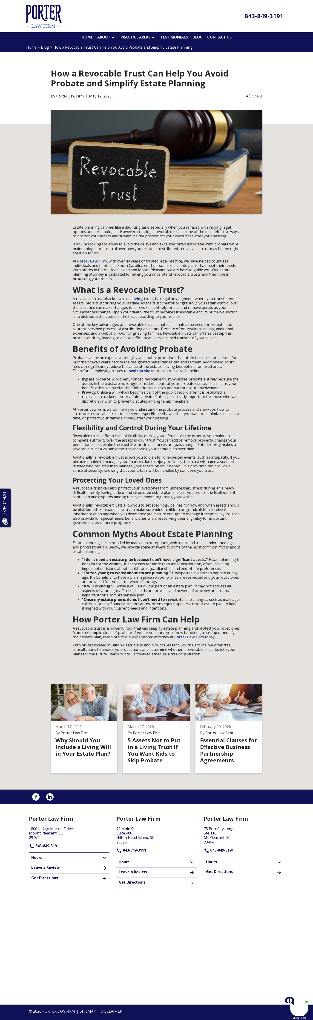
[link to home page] (44, 15)
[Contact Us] (219, 37)
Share (254, 96)
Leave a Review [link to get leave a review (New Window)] (69, 868)
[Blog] (197, 37)
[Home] (87, 37)
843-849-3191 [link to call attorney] (44, 845)
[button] (113, 37)
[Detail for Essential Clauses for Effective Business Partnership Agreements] (231, 728)
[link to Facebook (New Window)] (36, 797)
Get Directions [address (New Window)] (69, 878)
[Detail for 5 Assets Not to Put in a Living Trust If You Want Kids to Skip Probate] (159, 728)
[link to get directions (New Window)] (69, 832)
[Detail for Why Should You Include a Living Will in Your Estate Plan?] (87, 728)
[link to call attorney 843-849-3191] (264, 16)
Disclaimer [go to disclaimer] (111, 1011)
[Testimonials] (174, 37)
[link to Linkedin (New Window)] (50, 797)
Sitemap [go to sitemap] (88, 1011)
